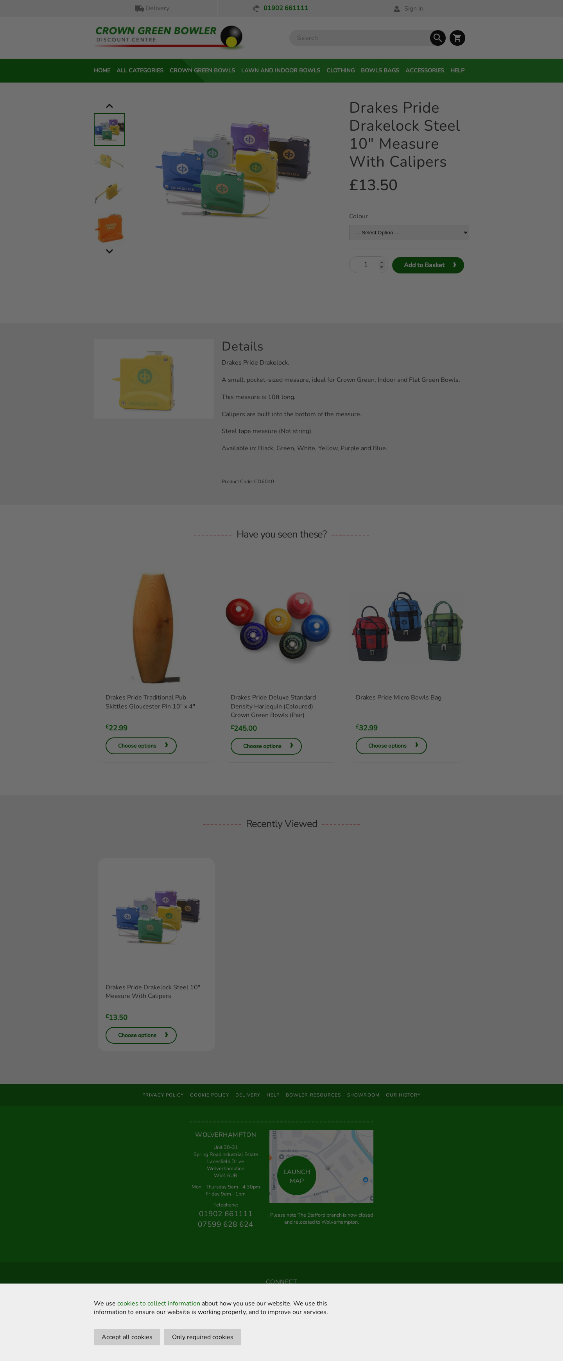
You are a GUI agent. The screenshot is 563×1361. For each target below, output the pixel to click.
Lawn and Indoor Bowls (280, 70)
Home (102, 70)
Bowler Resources (313, 1095)
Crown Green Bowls (202, 70)
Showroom (363, 1095)
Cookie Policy (209, 1095)
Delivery (151, 8)
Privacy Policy (163, 1095)
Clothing (340, 70)
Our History (403, 1095)
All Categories (140, 70)
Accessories (424, 70)
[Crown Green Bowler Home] (170, 38)
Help (457, 70)
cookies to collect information (158, 1303)
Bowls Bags (380, 70)
